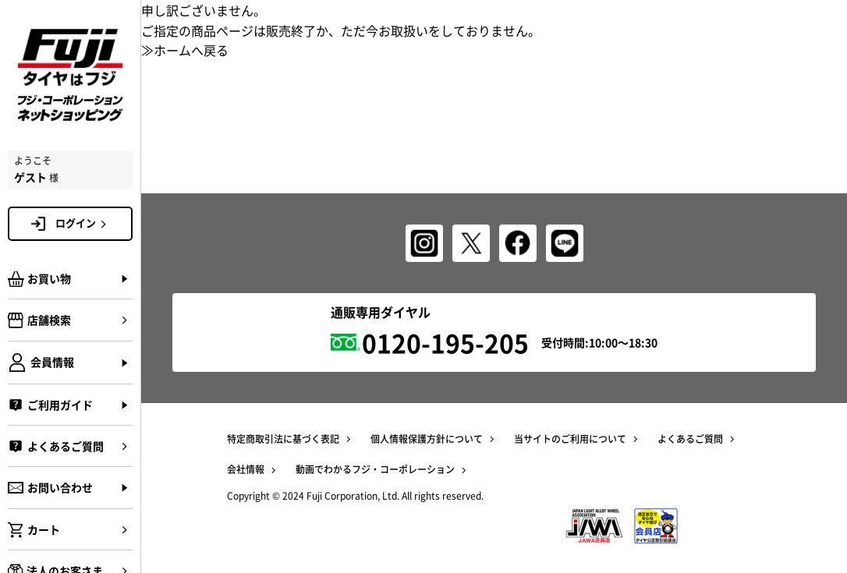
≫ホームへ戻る (185, 50)
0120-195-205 (445, 342)
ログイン (83, 223)
